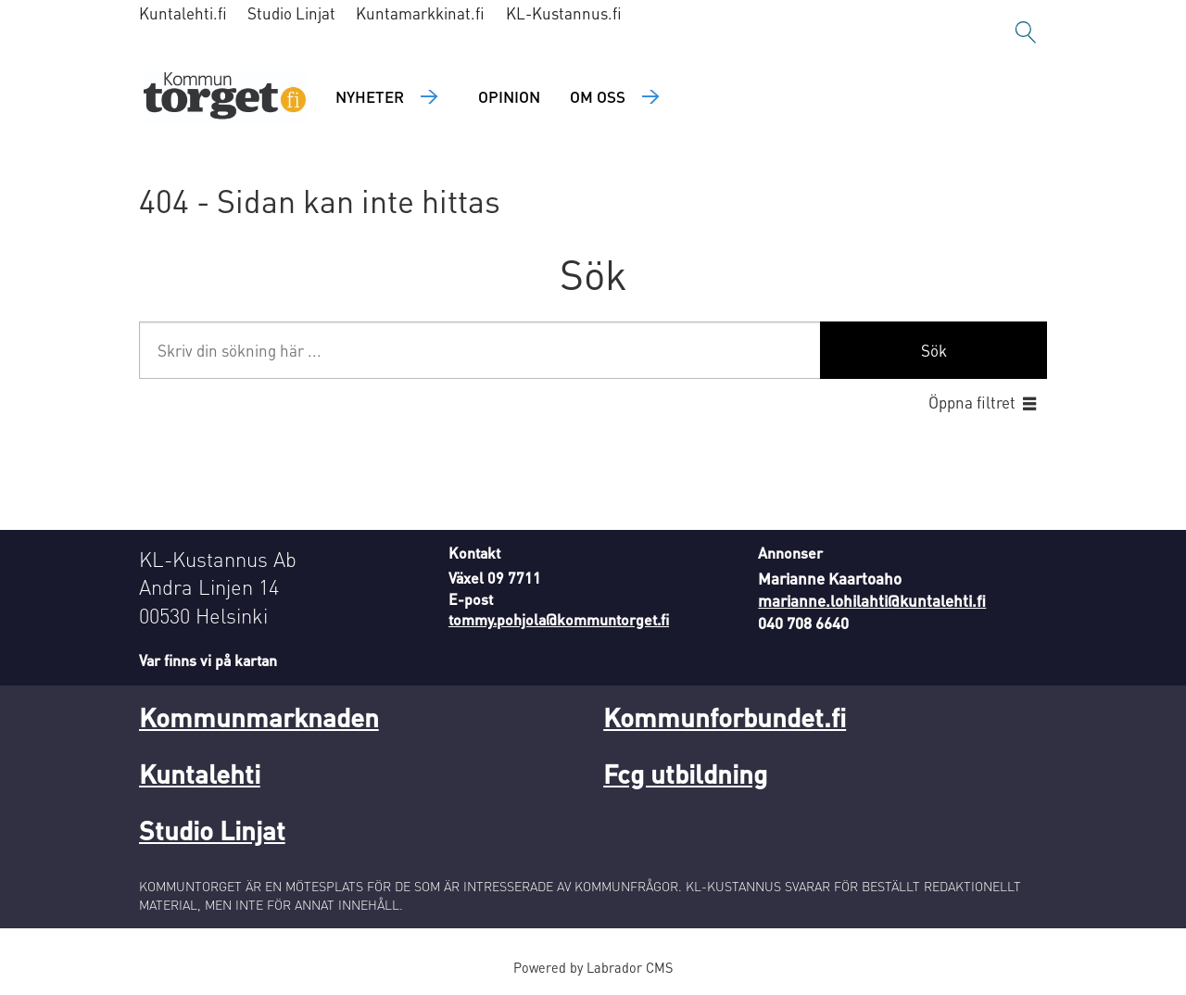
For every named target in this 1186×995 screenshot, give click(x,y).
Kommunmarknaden (259, 717)
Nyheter (369, 96)
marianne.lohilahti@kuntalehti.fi (872, 600)
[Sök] (1025, 32)
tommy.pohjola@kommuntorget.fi (558, 619)
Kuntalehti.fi (183, 13)
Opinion (509, 96)
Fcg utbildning (685, 773)
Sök (934, 350)
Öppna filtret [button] (972, 402)
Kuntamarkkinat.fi (420, 13)
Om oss (597, 96)
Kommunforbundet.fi (724, 717)
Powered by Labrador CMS (593, 967)
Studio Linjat (291, 13)
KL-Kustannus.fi (564, 13)
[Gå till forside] (225, 97)
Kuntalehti (199, 773)
